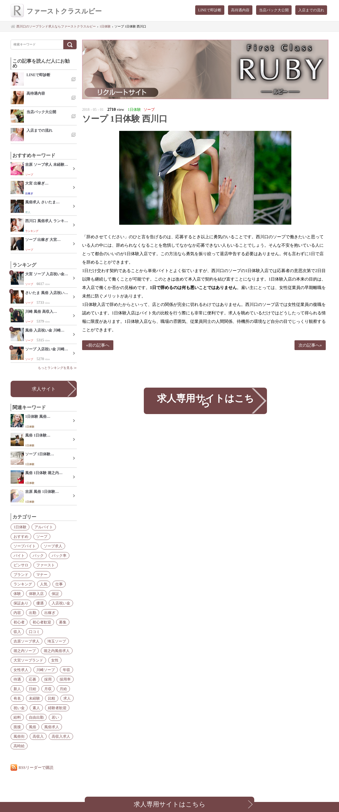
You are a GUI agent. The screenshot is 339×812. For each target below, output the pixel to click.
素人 (36, 708)
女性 (55, 660)
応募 (32, 679)
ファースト (45, 565)
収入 (17, 632)
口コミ (34, 632)
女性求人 (21, 670)
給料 (17, 717)
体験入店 (36, 593)
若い (55, 717)
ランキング (23, 584)
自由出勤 (36, 717)
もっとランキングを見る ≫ (57, 367)
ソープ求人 (53, 546)
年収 (66, 670)
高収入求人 (61, 736)
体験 (17, 593)
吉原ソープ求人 (26, 641)
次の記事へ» (310, 345)
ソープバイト (25, 546)
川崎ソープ (45, 670)
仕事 (59, 584)
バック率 (59, 555)
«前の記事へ (97, 345)
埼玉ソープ (56, 641)
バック (38, 555)
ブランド (21, 574)
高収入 (38, 736)
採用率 (65, 679)
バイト (19, 555)
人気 (43, 584)
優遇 (40, 603)
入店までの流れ (311, 10)
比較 (51, 698)
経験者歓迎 (57, 708)
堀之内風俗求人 (57, 651)
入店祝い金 (61, 603)
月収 (48, 689)
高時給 (19, 746)
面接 (17, 727)
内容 (17, 612)
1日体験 (20, 527)
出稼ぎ (49, 612)
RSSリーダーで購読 (36, 767)
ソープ (41, 536)
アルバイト (43, 527)
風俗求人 (51, 727)
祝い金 (19, 708)
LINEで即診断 (209, 10)
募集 (62, 622)
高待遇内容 (240, 10)
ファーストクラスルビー (56, 11)
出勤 (32, 612)
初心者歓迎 (42, 622)
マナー (41, 574)
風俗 (32, 727)
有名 (17, 698)
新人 (17, 689)
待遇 (17, 679)
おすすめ (21, 536)
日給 (32, 689)
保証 (55, 593)
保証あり (21, 603)
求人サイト (44, 389)
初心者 (19, 622)
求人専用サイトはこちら (205, 400)
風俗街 (19, 736)
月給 (63, 689)
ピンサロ (21, 565)
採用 (48, 679)
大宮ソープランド (28, 660)
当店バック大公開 (274, 10)
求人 (67, 698)
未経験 (34, 698)
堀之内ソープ (25, 651)
